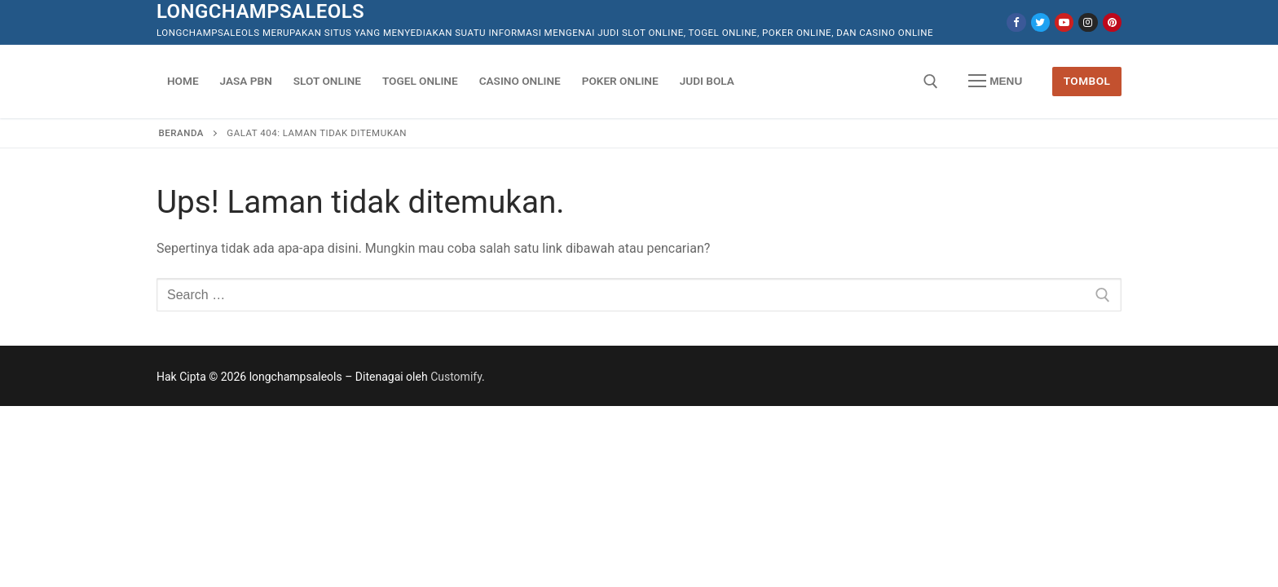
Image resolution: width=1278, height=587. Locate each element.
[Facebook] (1016, 22)
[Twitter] (1040, 22)
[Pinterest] (1112, 22)
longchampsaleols (260, 11)
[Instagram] (1087, 22)
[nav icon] (995, 81)
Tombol (1087, 80)
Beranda (181, 133)
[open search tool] (930, 81)
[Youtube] (1064, 22)
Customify (456, 376)
